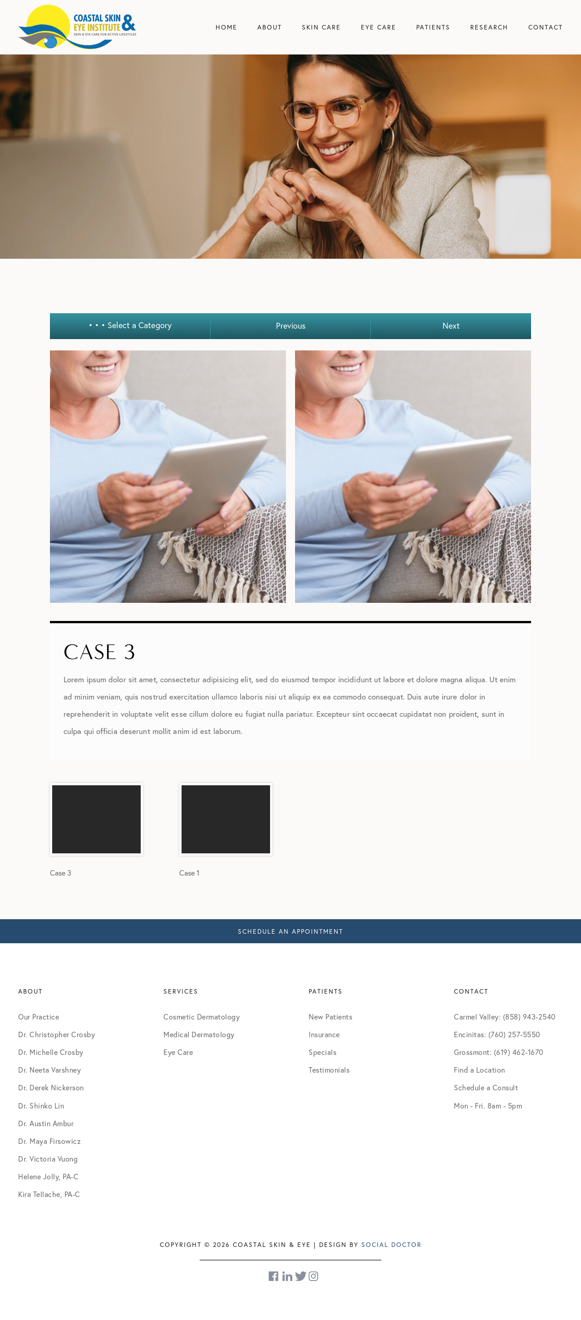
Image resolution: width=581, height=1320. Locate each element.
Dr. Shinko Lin (41, 1105)
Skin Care (321, 27)
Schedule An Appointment (290, 931)
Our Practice (38, 1016)
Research (489, 27)
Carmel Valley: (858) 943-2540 (505, 1016)
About (269, 27)
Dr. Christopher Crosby (56, 1034)
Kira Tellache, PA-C (49, 1194)
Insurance (324, 1034)
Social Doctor (391, 1244)
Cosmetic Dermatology (201, 1016)
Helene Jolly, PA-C (48, 1176)
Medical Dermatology (199, 1034)
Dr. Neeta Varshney (49, 1069)
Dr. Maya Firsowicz (49, 1141)
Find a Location (479, 1069)
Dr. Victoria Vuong (48, 1158)
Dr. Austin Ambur (46, 1123)
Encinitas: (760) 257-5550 (497, 1034)
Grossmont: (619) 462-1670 (498, 1052)
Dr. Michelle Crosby (51, 1052)
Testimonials (329, 1069)
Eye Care (378, 27)
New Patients (330, 1016)
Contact (545, 27)
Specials (322, 1052)
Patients (433, 27)
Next (451, 325)
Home (226, 27)
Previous (290, 325)
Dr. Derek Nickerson (51, 1087)
